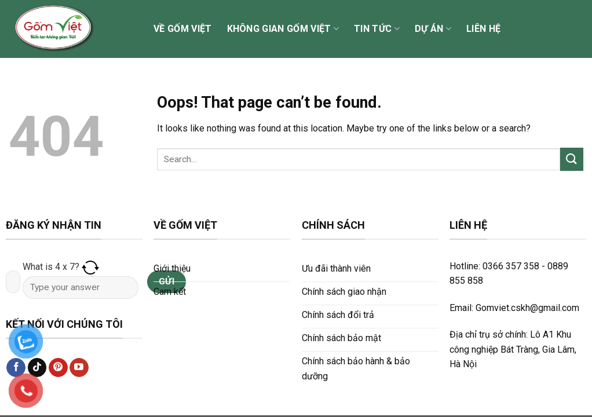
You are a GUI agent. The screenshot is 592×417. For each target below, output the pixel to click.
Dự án (433, 29)
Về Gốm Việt (183, 28)
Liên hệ (483, 28)
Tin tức (377, 29)
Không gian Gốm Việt (283, 29)
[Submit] (571, 159)
